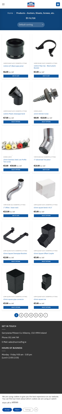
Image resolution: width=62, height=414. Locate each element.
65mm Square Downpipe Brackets (15, 253)
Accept (7, 410)
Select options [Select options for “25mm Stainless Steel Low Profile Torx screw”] (15, 169)
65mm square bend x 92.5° (43, 208)
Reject (17, 410)
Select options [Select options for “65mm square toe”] (46, 307)
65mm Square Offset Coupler (44, 253)
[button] (3, 4)
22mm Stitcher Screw (41, 114)
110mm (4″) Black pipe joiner (13, 66)
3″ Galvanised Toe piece (42, 160)
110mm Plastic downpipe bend (14, 114)
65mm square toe (40, 299)
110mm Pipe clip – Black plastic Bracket (45, 67)
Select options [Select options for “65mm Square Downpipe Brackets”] (15, 261)
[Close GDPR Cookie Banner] (36, 410)
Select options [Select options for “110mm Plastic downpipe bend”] (15, 121)
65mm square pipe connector (13, 299)
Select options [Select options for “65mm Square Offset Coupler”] (46, 261)
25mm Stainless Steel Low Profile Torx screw (14, 161)
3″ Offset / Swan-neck (10, 208)
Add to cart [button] (15, 76)
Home (10, 13)
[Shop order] (31, 24)
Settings (28, 410)
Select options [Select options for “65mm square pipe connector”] (15, 307)
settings (15, 402)
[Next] (46, 315)
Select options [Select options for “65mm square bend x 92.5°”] (46, 215)
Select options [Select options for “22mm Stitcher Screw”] (46, 121)
